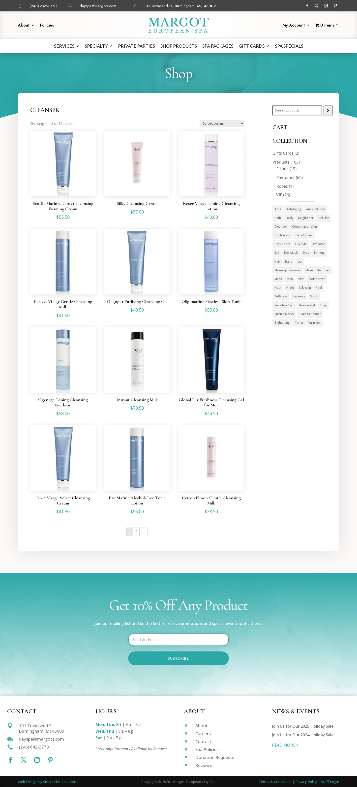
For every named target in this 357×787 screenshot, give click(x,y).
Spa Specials (289, 46)
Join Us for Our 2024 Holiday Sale (302, 735)
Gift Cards (252, 46)
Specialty (96, 46)
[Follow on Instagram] (326, 5)
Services (64, 46)
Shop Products (178, 46)
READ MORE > (285, 745)
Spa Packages (217, 46)
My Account (293, 25)
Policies (47, 25)
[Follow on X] (316, 5)
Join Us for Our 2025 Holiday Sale (302, 726)
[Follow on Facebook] (307, 5)
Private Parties (136, 46)
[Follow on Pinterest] (335, 5)
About (24, 25)
